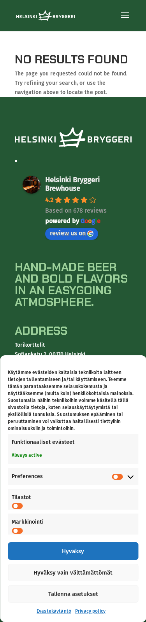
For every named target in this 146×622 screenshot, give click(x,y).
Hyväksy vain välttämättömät (73, 572)
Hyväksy (73, 551)
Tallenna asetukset (73, 594)
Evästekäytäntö (54, 611)
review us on (71, 233)
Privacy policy (90, 611)
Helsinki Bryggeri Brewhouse (72, 184)
